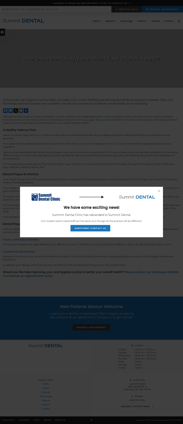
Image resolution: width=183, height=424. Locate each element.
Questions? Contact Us (90, 228)
